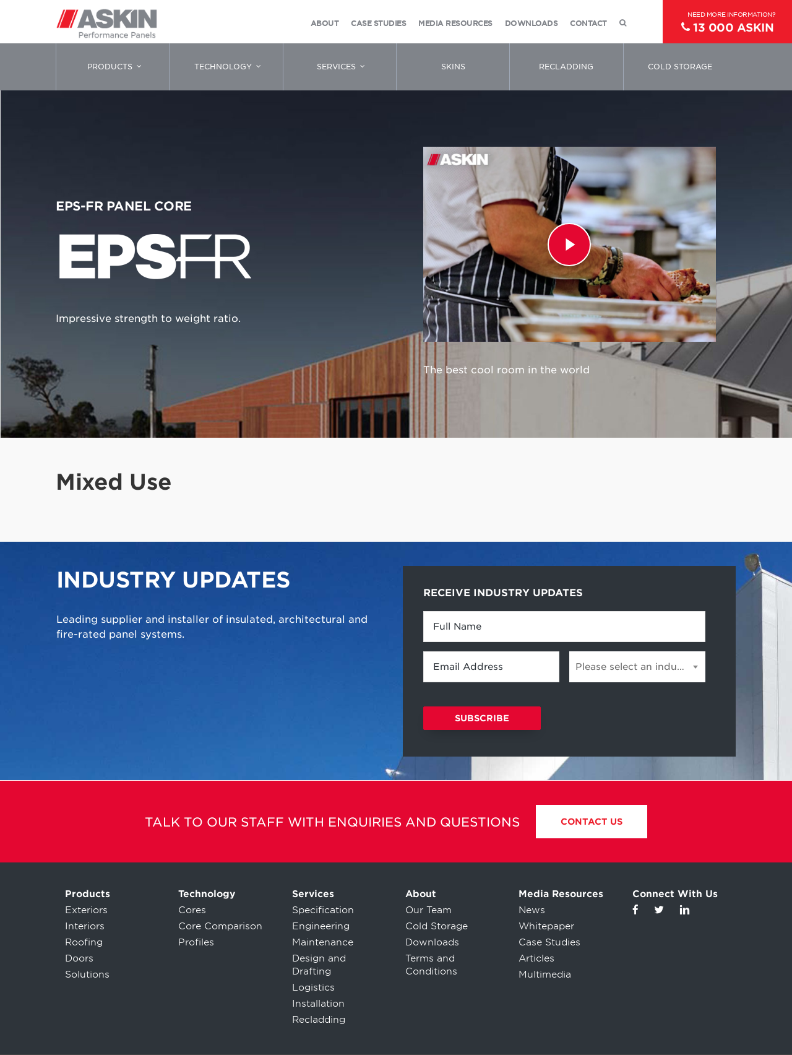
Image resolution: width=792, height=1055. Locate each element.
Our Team (428, 910)
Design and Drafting (319, 965)
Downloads (432, 942)
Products (87, 894)
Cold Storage (436, 926)
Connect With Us (675, 894)
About (420, 894)
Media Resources (561, 894)
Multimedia (545, 974)
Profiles (196, 942)
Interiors (85, 926)
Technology (206, 894)
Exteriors (86, 910)
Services (313, 894)
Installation (318, 1003)
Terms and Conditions (431, 965)
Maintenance (322, 942)
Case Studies (549, 942)
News (532, 910)
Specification (323, 910)
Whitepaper (546, 926)
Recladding (318, 1019)
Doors (79, 958)
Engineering (321, 926)
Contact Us (591, 822)
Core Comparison (220, 926)
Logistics (313, 987)
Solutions (87, 974)
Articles (536, 958)
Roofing (84, 942)
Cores (192, 910)
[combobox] (637, 666)
